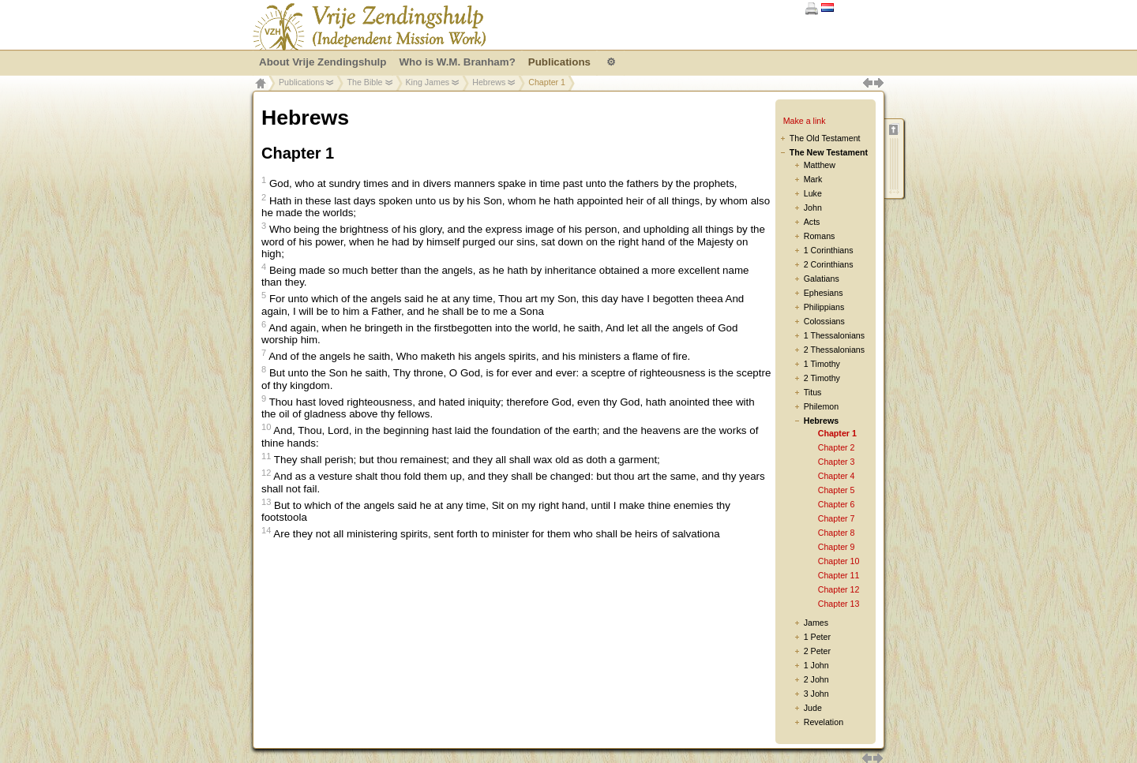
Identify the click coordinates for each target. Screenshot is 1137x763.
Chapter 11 (839, 575)
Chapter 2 (836, 447)
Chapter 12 (839, 589)
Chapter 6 (836, 504)
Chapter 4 (836, 476)
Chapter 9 (836, 547)
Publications (301, 82)
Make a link (804, 120)
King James (428, 82)
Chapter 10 (839, 561)
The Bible (364, 82)
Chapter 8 (836, 532)
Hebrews (488, 82)
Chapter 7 (836, 518)
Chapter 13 (839, 603)
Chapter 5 (836, 490)
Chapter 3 (836, 461)
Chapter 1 (837, 433)
